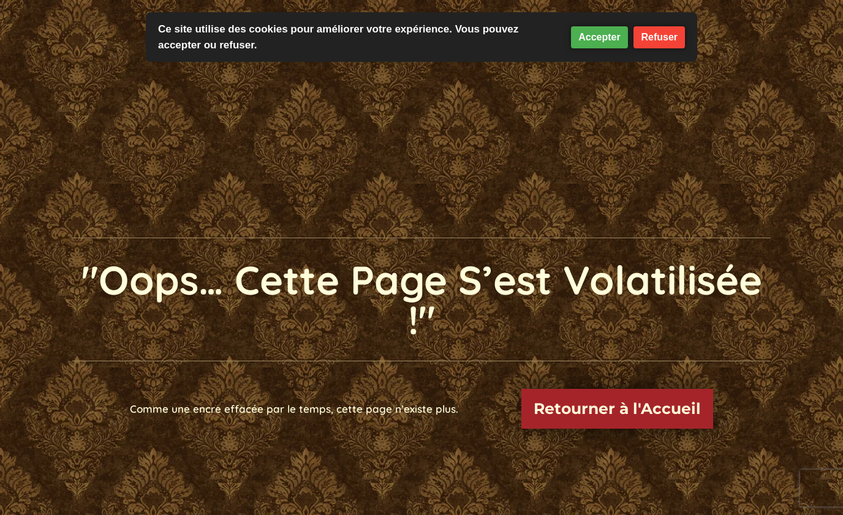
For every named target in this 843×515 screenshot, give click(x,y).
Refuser (659, 37)
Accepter (599, 37)
